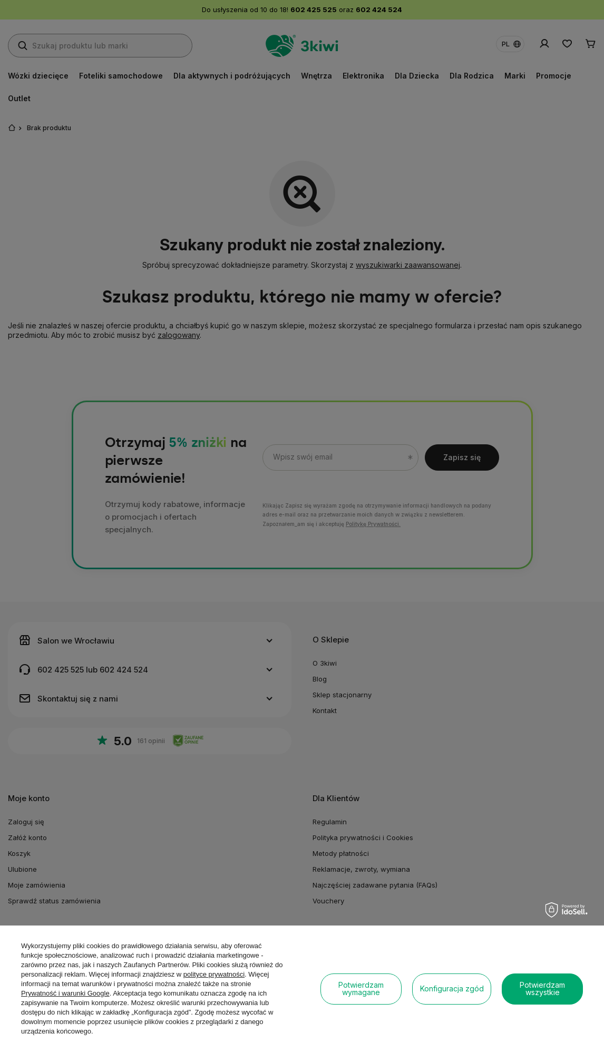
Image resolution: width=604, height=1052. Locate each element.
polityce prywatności (214, 974)
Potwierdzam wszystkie (542, 988)
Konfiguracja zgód (452, 988)
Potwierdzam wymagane (361, 988)
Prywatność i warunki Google (65, 993)
